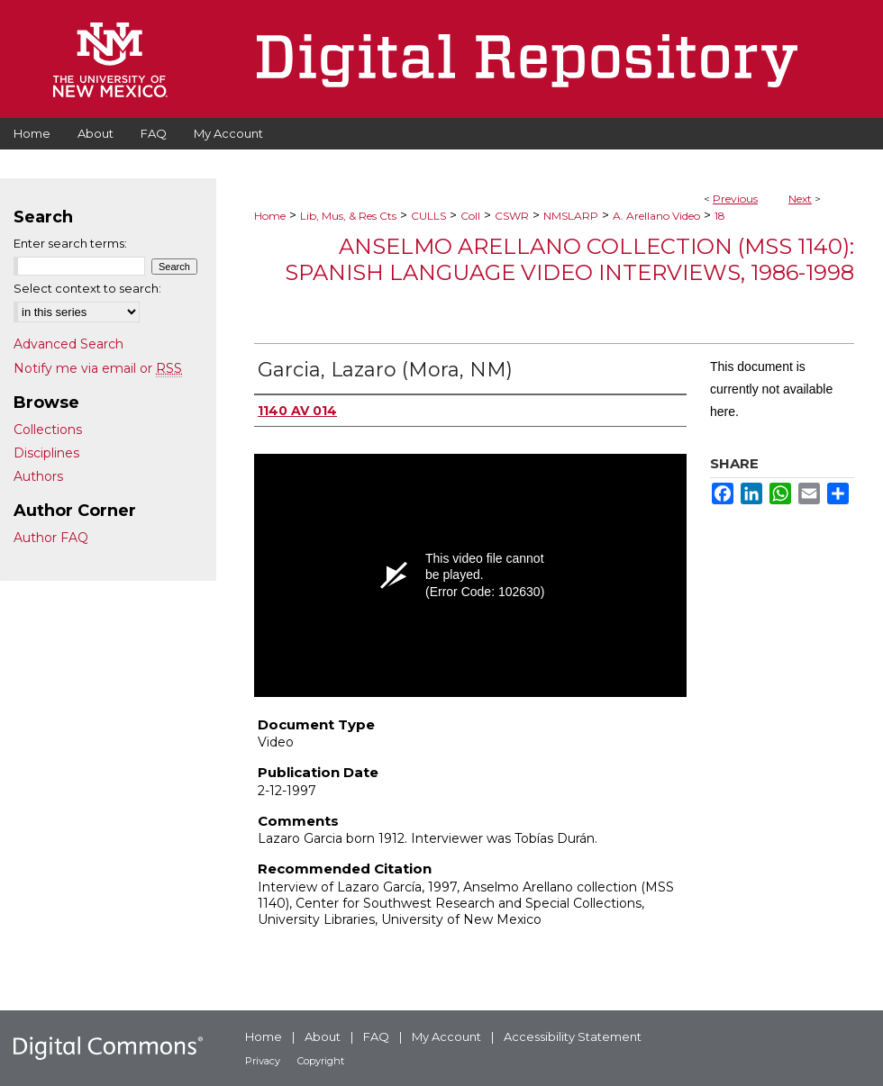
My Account (446, 1036)
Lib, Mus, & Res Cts (348, 215)
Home (270, 215)
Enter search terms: (70, 243)
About (323, 1036)
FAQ (376, 1036)
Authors (38, 476)
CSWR (512, 215)
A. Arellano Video (656, 215)
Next (800, 198)
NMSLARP (570, 215)
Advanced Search (68, 344)
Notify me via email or (98, 368)
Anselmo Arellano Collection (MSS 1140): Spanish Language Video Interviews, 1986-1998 (569, 259)
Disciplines (46, 453)
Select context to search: (87, 288)
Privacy (262, 1060)
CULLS (428, 215)
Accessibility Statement (573, 1036)
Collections (48, 429)
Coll (470, 215)
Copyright (320, 1060)
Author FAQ (51, 537)
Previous (735, 198)
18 (720, 215)
